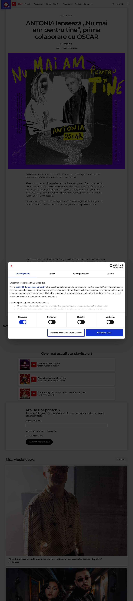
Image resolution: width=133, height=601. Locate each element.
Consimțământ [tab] (22, 273)
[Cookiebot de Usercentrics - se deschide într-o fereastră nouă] (111, 266)
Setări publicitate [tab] (81, 273)
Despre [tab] (110, 273)
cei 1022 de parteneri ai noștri (30, 287)
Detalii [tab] (52, 273)
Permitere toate (104, 333)
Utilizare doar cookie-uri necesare (66, 333)
